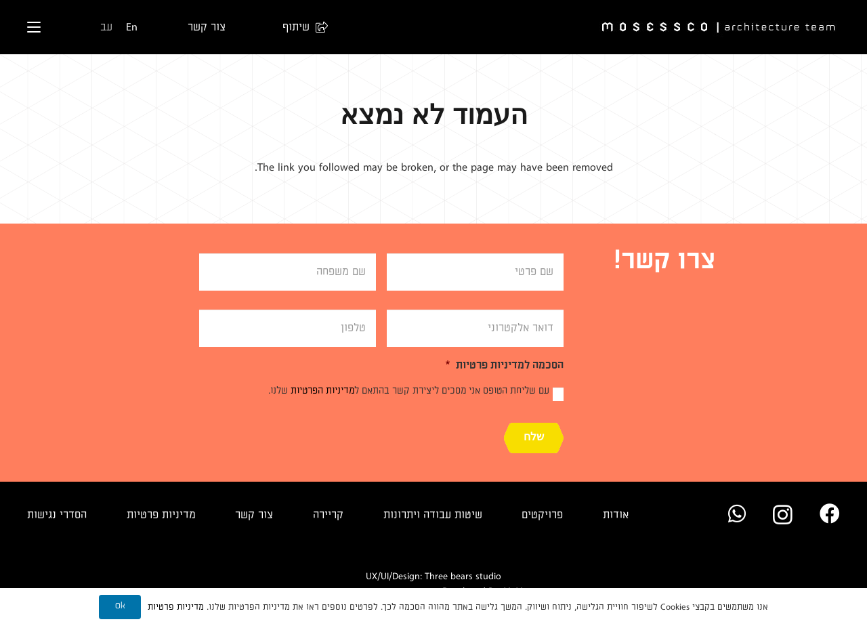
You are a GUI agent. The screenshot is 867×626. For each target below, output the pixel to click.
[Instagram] (782, 514)
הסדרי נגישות (57, 515)
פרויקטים (542, 515)
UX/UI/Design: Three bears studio (433, 576)
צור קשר (254, 515)
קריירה (328, 515)
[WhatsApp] (737, 513)
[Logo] (719, 27)
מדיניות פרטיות (161, 515)
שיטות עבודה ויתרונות (432, 515)
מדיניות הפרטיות (322, 390)
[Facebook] (830, 513)
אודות (616, 515)
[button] (299, 27)
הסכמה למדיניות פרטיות (504, 365)
